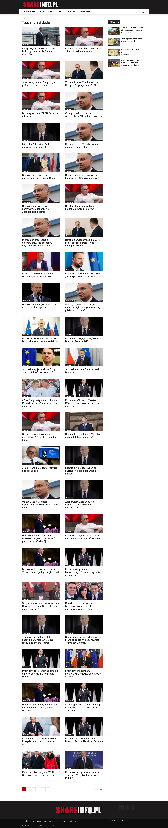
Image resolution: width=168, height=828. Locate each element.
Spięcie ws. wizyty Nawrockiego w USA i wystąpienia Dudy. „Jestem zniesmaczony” (40, 606)
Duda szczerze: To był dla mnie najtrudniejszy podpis (82, 145)
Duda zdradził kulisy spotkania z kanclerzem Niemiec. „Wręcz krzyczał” (39, 707)
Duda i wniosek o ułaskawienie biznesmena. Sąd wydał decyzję (82, 176)
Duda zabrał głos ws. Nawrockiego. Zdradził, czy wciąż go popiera (83, 572)
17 (43, 789)
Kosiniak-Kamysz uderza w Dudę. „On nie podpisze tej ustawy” (83, 275)
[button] (143, 11)
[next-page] (48, 789)
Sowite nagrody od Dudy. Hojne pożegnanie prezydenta (39, 84)
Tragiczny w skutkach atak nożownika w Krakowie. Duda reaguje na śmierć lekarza (37, 640)
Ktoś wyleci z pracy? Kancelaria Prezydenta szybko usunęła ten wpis (39, 741)
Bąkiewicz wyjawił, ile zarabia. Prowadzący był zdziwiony (38, 275)
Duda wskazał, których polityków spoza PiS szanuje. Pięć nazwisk (82, 537)
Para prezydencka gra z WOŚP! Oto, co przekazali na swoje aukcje (40, 774)
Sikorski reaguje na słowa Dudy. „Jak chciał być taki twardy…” (39, 371)
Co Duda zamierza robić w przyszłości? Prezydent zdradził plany (39, 437)
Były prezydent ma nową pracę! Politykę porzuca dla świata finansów (38, 51)
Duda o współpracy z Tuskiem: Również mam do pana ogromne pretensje (82, 403)
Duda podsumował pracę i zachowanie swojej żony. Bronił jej (40, 176)
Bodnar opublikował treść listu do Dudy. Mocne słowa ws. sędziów (40, 340)
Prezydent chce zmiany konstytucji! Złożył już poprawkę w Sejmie (83, 673)
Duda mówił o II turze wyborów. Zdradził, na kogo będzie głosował (40, 571)
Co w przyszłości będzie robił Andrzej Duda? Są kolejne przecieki (84, 115)
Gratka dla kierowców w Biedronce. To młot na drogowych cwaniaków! (130, 63)
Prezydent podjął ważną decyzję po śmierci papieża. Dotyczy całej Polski (41, 673)
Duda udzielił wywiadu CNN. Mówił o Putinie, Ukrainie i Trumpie (84, 740)
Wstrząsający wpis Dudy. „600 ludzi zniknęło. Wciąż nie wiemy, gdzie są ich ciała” (82, 307)
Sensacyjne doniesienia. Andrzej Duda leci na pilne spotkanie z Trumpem (82, 707)
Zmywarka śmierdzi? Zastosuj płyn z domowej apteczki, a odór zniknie (132, 30)
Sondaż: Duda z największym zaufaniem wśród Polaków (80, 207)
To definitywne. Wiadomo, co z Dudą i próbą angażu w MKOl (81, 84)
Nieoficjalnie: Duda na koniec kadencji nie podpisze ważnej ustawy (80, 471)
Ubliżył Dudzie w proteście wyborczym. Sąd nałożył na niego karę (40, 504)
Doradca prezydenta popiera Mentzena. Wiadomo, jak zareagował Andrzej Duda (80, 606)
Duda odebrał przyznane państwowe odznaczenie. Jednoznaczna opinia (35, 209)
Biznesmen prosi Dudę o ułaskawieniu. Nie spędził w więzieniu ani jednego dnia (37, 242)
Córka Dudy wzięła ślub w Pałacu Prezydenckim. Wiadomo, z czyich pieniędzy (40, 403)
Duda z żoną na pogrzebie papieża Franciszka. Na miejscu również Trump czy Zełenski (83, 640)
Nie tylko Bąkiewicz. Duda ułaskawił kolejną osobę (36, 145)
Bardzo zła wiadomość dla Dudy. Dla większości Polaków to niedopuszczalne (82, 242)
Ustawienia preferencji (116, 820)
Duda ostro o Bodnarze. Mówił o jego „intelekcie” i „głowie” (82, 435)
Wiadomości (26, 44)
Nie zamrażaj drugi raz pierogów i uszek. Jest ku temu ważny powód (133, 52)
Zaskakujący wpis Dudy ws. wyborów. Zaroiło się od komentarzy (79, 504)
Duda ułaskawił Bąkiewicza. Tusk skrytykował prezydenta (40, 306)
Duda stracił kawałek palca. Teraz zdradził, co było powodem (83, 50)
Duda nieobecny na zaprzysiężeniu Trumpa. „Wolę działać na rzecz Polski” (83, 775)
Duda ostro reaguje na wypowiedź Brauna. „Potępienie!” (83, 340)
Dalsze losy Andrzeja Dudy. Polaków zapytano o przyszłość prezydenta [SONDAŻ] (39, 538)
